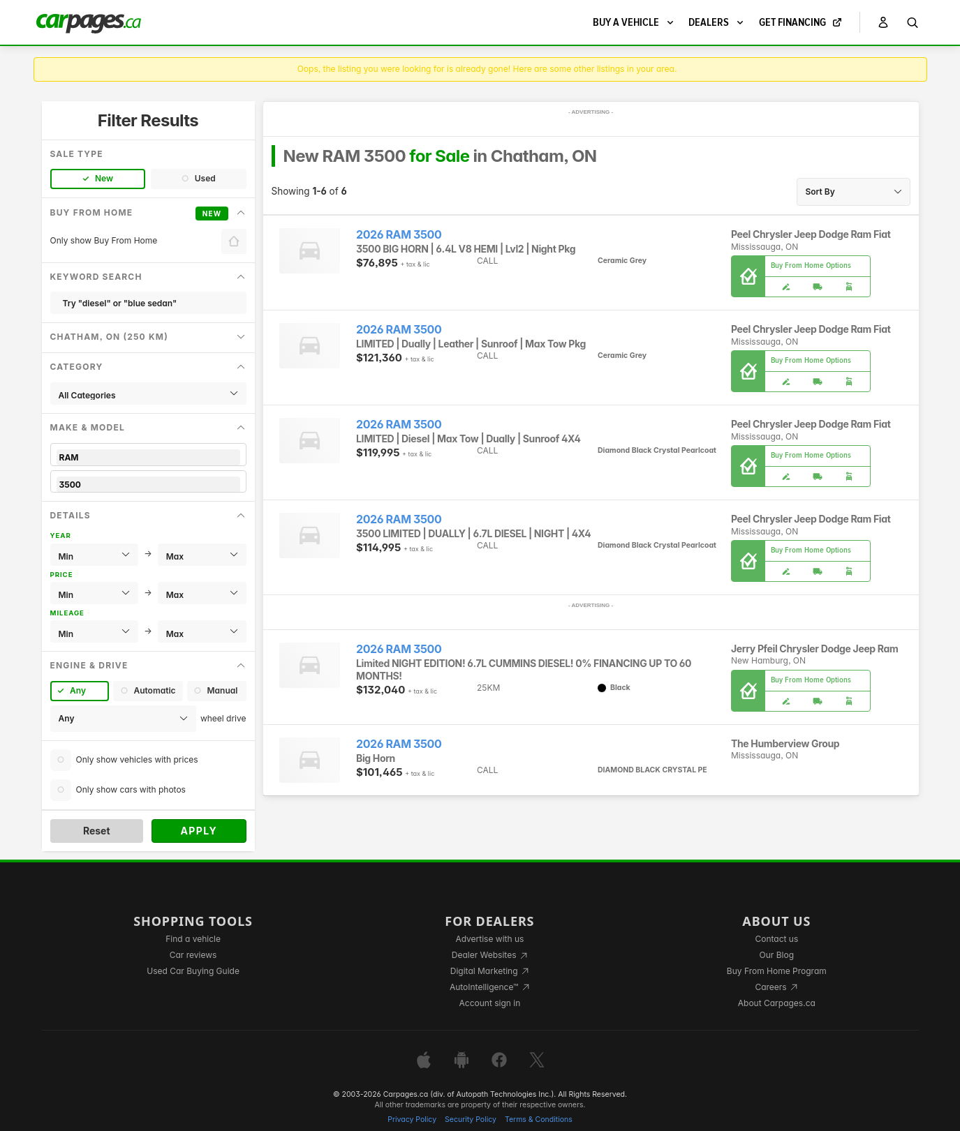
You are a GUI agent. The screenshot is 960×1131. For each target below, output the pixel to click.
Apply (198, 831)
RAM (148, 457)
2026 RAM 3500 (398, 234)
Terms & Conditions (539, 1119)
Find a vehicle (193, 939)
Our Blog (777, 955)
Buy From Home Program (777, 971)
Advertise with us (489, 939)
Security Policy (470, 1119)
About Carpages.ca (776, 1003)
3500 (148, 485)
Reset (96, 831)
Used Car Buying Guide (193, 971)
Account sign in (490, 1003)
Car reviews (193, 955)
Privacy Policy (411, 1119)
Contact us (776, 939)
